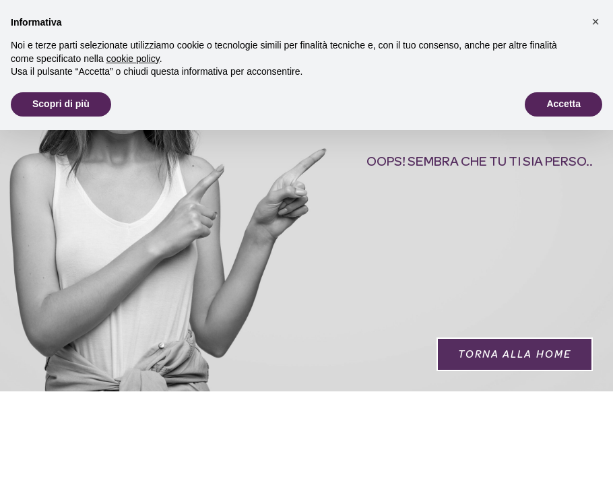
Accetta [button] (563, 103)
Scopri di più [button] (61, 103)
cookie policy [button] (133, 58)
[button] (515, 354)
